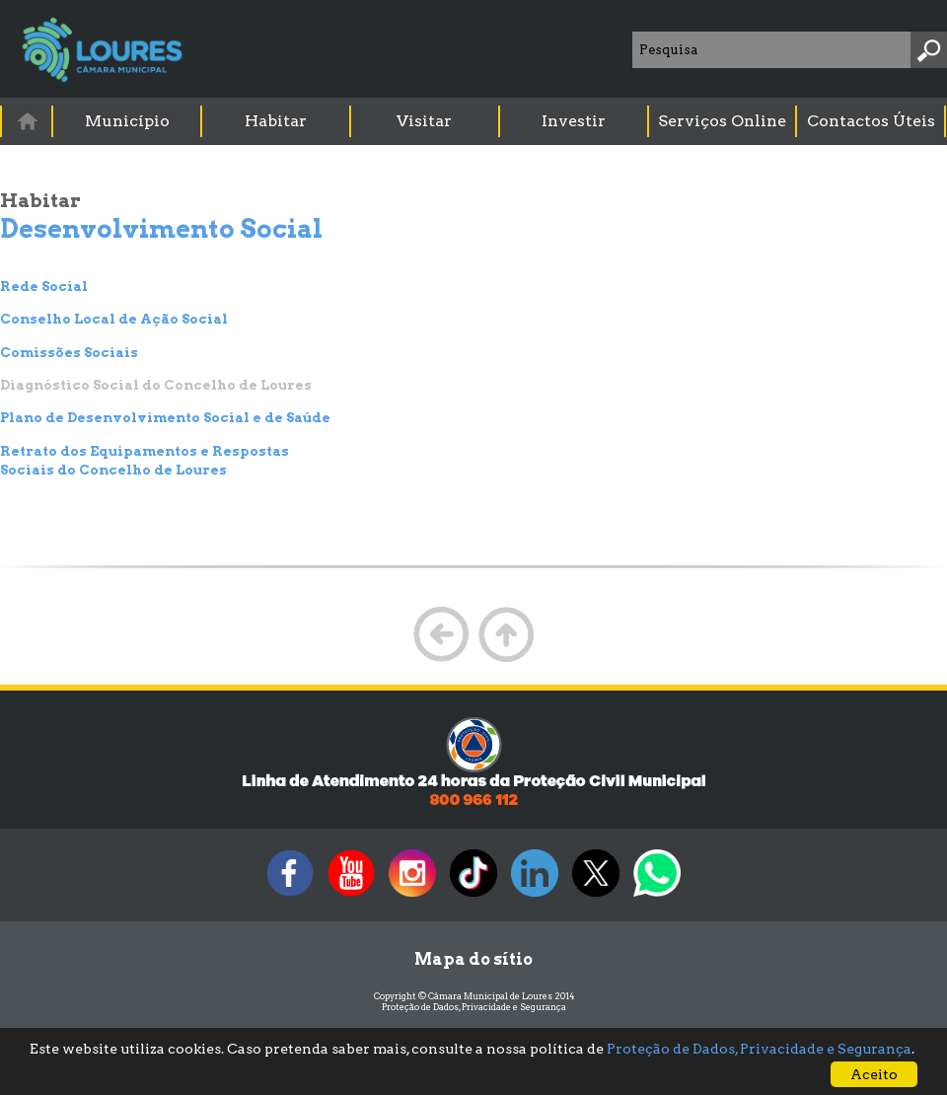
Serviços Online (722, 120)
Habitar (276, 120)
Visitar (424, 120)
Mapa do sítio (473, 959)
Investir (574, 120)
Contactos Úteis (871, 120)
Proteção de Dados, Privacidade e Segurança (474, 1006)
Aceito (874, 1074)
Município (127, 120)
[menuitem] (27, 121)
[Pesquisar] (929, 50)
